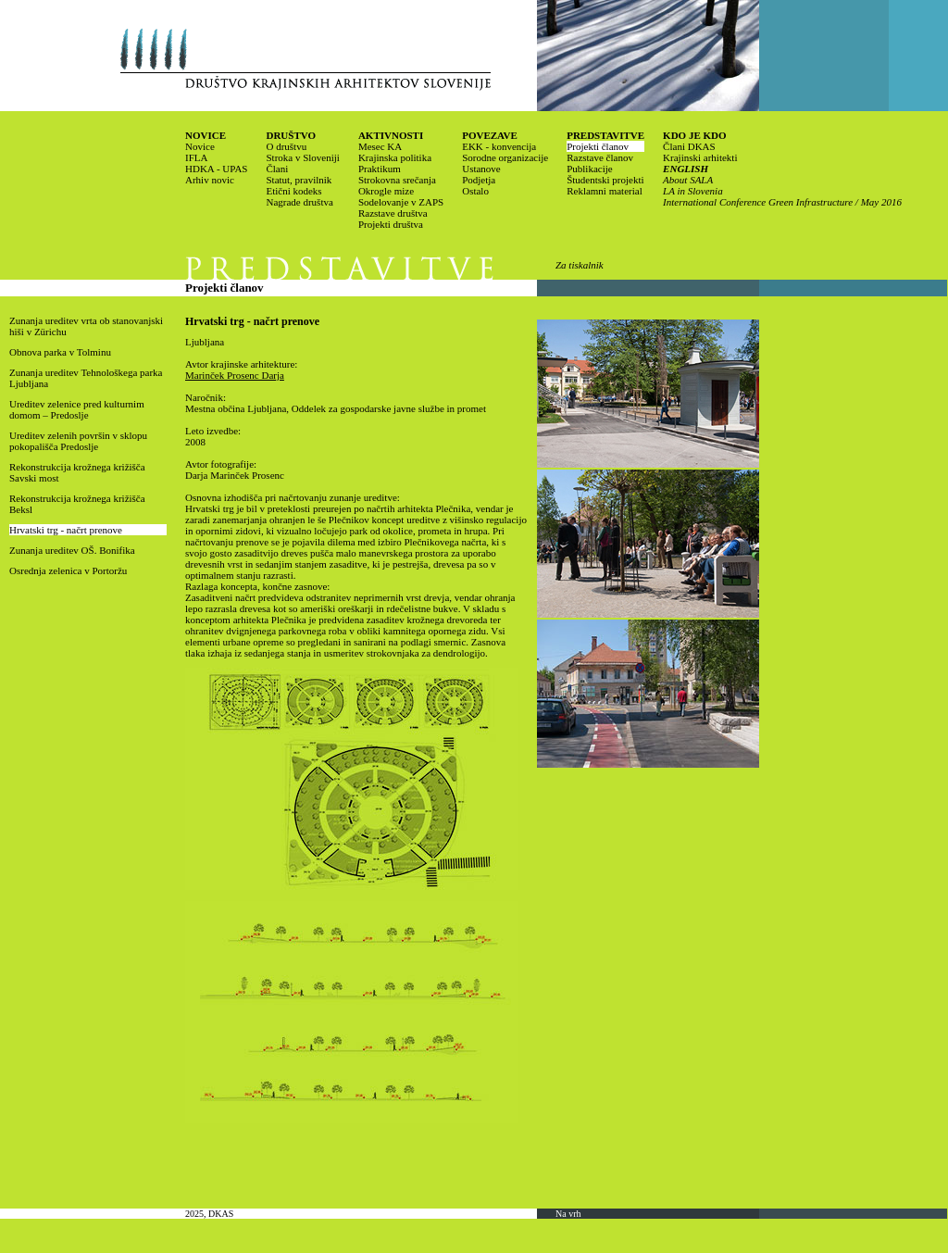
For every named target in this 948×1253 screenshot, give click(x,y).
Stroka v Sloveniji (302, 157)
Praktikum (379, 168)
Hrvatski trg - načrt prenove (65, 529)
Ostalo (475, 190)
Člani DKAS (689, 146)
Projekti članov (598, 146)
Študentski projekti (605, 179)
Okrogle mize (386, 190)
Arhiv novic (209, 179)
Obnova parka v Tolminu (60, 351)
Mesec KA (380, 146)
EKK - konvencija (499, 146)
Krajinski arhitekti (700, 157)
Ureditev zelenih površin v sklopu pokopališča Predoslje (78, 441)
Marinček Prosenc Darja (234, 375)
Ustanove (481, 168)
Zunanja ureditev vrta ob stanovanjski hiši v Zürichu (86, 326)
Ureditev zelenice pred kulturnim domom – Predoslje (76, 409)
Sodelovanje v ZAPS (400, 201)
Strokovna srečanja (397, 179)
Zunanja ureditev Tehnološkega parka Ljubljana (86, 378)
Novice (200, 146)
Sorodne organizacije (505, 157)
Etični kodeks (293, 190)
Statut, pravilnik (298, 179)
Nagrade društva (299, 201)
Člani (277, 168)
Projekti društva (390, 224)
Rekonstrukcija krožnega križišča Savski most (77, 472)
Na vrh (568, 1214)
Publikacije (590, 168)
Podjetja (478, 179)
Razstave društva (393, 213)
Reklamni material (604, 190)
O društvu (286, 146)
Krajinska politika (394, 157)
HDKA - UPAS (216, 168)
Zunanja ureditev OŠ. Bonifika (72, 550)
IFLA (196, 157)
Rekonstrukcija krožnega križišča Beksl (77, 504)
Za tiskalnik (579, 264)
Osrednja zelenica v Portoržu (68, 570)
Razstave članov (600, 157)
